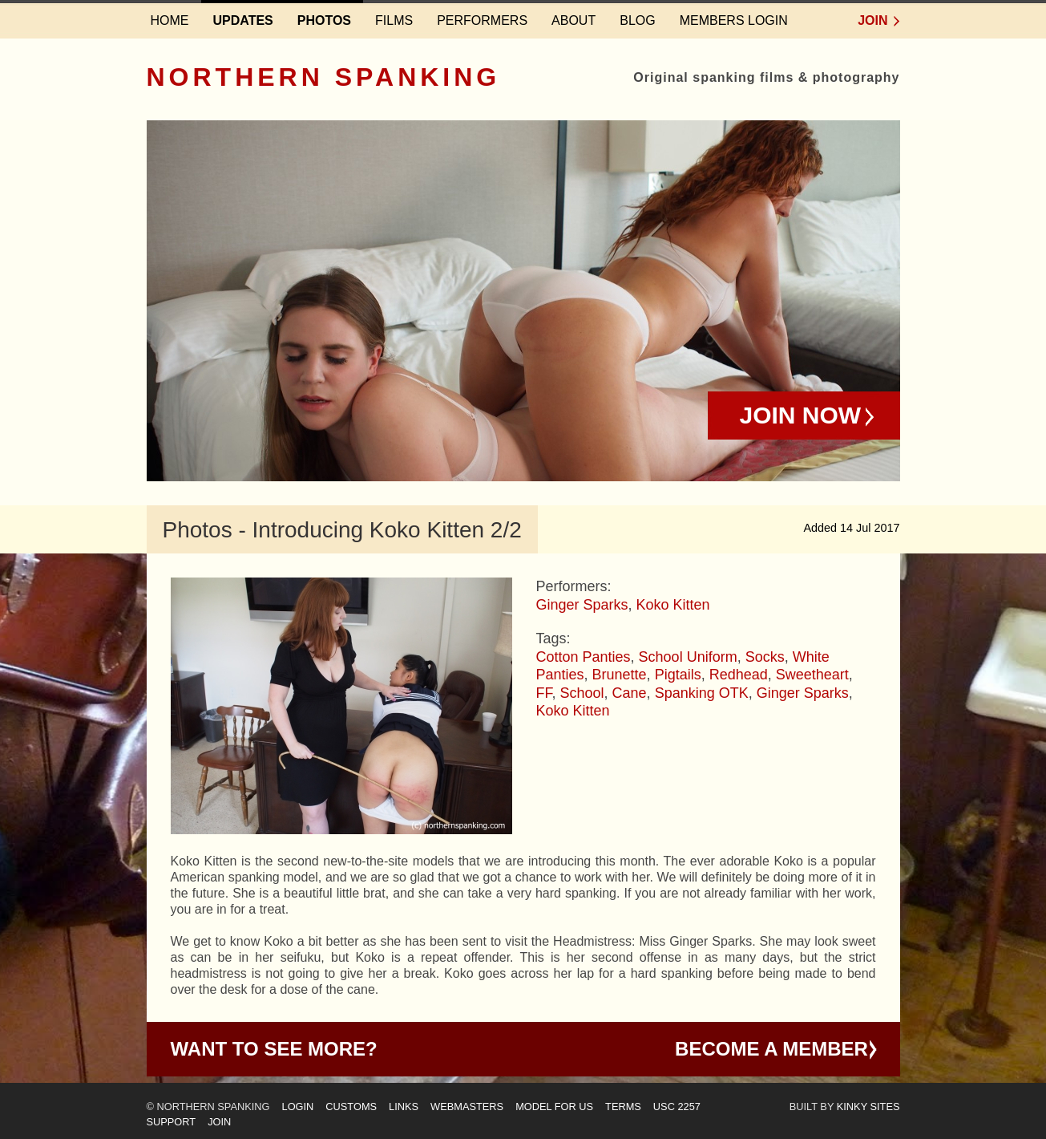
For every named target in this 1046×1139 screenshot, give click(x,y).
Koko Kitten (673, 605)
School (582, 693)
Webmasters (466, 1106)
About (573, 20)
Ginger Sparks (582, 605)
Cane (629, 693)
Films (394, 20)
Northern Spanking (324, 77)
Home (170, 20)
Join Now (801, 415)
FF (544, 693)
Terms (623, 1106)
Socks (765, 657)
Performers (482, 20)
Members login (734, 20)
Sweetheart (812, 675)
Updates (243, 20)
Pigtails (678, 675)
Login (298, 1106)
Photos (324, 20)
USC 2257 (677, 1106)
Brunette (619, 675)
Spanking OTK (702, 693)
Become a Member (771, 1049)
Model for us (554, 1106)
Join (872, 20)
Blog (637, 20)
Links (403, 1106)
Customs (351, 1106)
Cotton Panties (583, 657)
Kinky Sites (868, 1106)
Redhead (738, 675)
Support (171, 1122)
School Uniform (688, 657)
